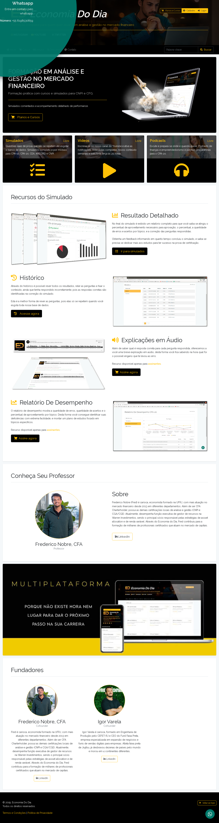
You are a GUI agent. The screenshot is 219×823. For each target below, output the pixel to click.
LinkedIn (122, 536)
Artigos (38, 49)
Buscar (205, 49)
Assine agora (126, 372)
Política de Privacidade (40, 813)
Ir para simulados (130, 251)
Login (202, 10)
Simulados (54, 49)
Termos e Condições (14, 813)
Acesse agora (26, 313)
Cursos (24, 49)
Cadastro (189, 10)
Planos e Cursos (25, 117)
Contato (70, 49)
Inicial (11, 49)
